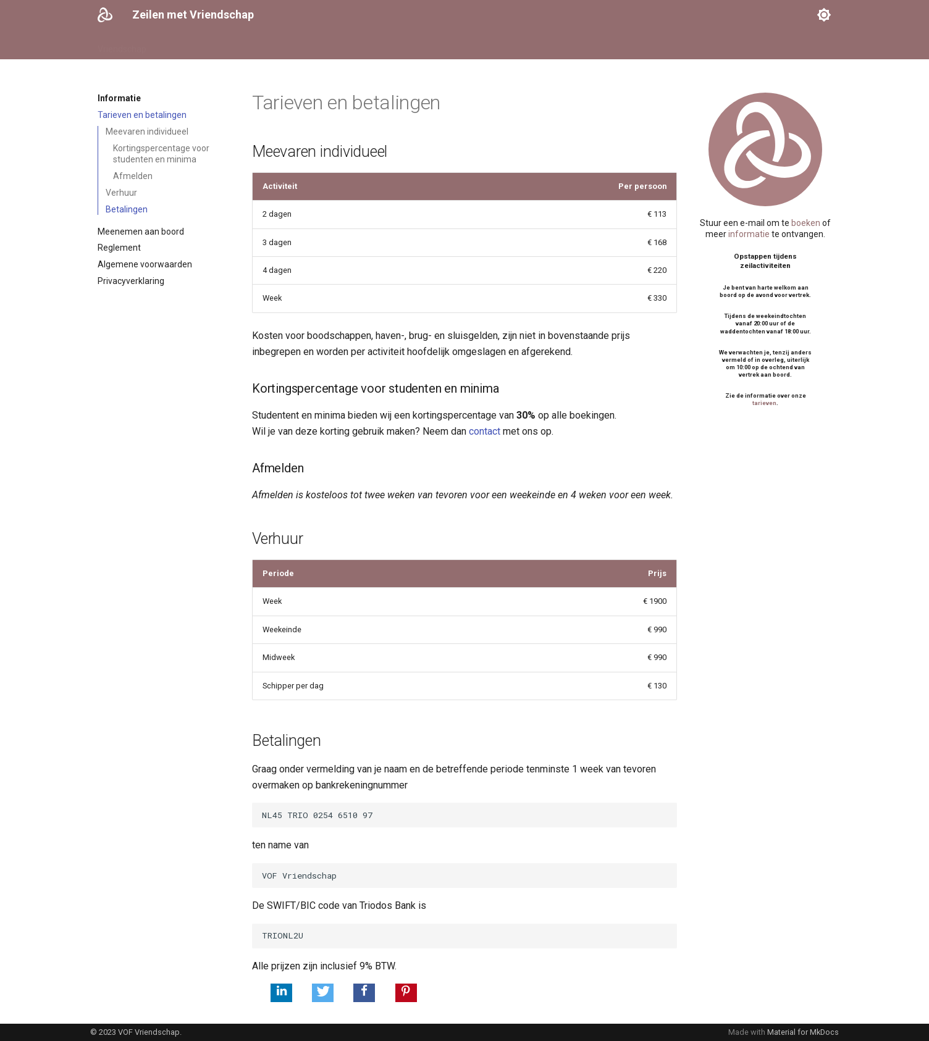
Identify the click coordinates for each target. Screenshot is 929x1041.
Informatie (362, 45)
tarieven (764, 402)
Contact (461, 45)
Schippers (248, 45)
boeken (805, 223)
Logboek (414, 45)
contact (484, 431)
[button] (281, 993)
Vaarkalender (187, 45)
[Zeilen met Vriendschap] (105, 14)
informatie (749, 234)
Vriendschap (122, 45)
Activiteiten (304, 45)
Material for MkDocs (803, 1032)
